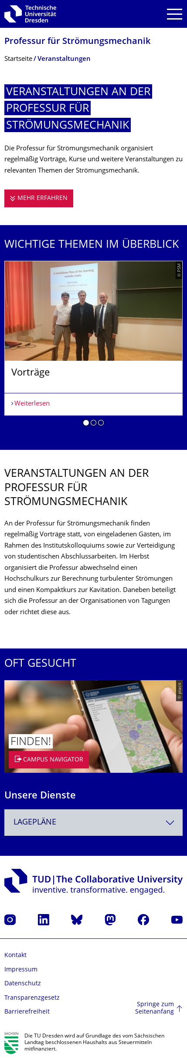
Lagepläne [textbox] (35, 822)
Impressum (20, 970)
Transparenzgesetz (32, 998)
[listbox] (93, 346)
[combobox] (93, 822)
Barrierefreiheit (27, 1012)
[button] (86, 424)
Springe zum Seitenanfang (154, 1008)
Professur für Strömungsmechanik (77, 42)
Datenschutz (22, 984)
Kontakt (15, 955)
